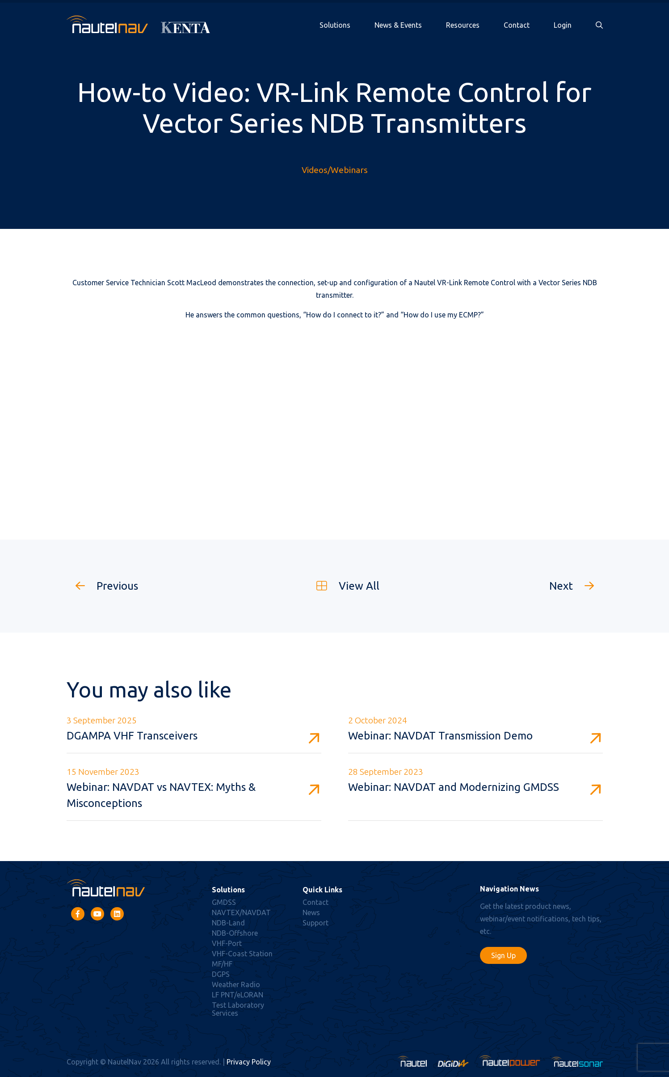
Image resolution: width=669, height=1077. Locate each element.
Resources (463, 25)
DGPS (221, 974)
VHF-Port (227, 943)
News (311, 912)
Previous (102, 586)
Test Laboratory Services (238, 1009)
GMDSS (224, 902)
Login (563, 25)
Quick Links (322, 890)
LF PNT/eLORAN (237, 995)
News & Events (398, 25)
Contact (517, 25)
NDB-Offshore (235, 933)
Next (576, 586)
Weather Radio (236, 984)
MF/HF (222, 964)
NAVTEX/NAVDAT (241, 912)
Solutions (335, 25)
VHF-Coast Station (242, 954)
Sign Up (503, 955)
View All (343, 586)
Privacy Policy (249, 1062)
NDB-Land (228, 923)
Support (315, 923)
